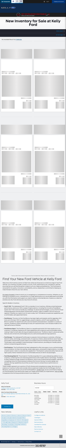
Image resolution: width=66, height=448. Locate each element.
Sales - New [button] (37, 391)
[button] (5, 1)
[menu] (62, 7)
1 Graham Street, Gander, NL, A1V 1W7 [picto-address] (10, 388)
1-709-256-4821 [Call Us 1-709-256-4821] (10, 389)
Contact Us (7, 406)
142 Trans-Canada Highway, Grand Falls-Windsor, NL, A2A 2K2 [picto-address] (15, 394)
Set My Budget (59, 34)
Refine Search (59, 31)
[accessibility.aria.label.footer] (40, 446)
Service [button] (55, 391)
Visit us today (59, 371)
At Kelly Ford (40, 369)
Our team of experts (9, 294)
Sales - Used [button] (46, 391)
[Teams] (44, 388)
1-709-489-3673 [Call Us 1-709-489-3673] (10, 396)
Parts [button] (60, 391)
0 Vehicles (19, 39)
